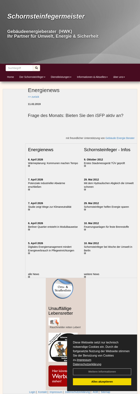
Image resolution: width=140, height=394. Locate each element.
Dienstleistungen (61, 76)
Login (32, 392)
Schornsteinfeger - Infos (107, 149)
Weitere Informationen (102, 371)
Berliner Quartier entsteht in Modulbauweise (53, 226)
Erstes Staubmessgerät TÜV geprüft (104, 163)
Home (10, 76)
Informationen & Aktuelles (92, 76)
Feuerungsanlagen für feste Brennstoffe (106, 226)
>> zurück (33, 96)
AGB (95, 392)
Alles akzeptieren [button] (102, 381)
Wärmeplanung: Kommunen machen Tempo (53, 163)
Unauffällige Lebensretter (60, 311)
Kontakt (42, 392)
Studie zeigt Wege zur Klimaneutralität (49, 206)
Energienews (40, 149)
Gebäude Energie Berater (120, 138)
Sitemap (105, 392)
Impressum (84, 359)
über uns (119, 76)
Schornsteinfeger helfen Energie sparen (106, 206)
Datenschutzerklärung (87, 364)
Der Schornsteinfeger (32, 76)
